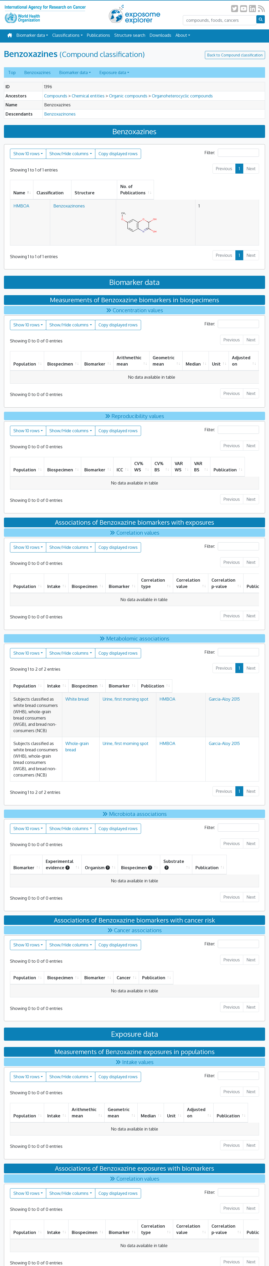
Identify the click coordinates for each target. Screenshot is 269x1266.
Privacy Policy (104, 1250)
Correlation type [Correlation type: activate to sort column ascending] (153, 577)
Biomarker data (30, 35)
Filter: (231, 153)
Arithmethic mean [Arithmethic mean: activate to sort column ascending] (129, 354)
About (181, 35)
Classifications (66, 35)
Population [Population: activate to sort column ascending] (24, 357)
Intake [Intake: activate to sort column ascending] (53, 580)
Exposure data (112, 72)
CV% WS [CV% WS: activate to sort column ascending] (138, 460)
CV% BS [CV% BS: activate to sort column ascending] (162, 460)
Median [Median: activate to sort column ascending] (193, 357)
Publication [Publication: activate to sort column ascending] (238, 463)
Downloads (160, 35)
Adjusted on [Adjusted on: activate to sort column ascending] (241, 354)
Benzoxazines (37, 72)
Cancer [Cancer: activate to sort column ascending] (177, 933)
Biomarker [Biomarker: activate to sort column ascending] (94, 357)
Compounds (55, 95)
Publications (98, 35)
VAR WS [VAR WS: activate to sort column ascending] (185, 460)
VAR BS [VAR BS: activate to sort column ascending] (208, 460)
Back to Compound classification (235, 55)
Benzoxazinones (60, 114)
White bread (131, 692)
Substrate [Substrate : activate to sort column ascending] (200, 820)
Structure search (129, 35)
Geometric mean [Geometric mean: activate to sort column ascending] (163, 354)
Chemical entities (88, 95)
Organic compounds (128, 95)
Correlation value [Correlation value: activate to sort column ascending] (188, 577)
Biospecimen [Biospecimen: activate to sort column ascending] (60, 357)
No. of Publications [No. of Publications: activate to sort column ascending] (191, 186)
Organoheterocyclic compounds (182, 95)
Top (12, 72)
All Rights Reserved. (160, 1250)
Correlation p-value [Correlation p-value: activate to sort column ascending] (223, 577)
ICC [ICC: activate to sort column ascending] (120, 463)
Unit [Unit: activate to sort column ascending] (216, 357)
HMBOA (21, 199)
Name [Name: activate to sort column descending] (19, 186)
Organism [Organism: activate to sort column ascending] (122, 823)
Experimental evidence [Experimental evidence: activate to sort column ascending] (70, 820)
